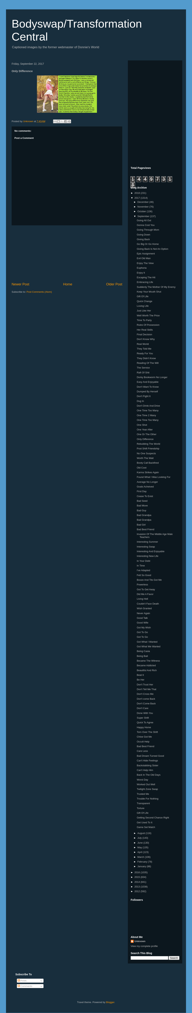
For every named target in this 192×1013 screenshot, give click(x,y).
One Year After (145, 429)
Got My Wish (144, 627)
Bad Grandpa (144, 515)
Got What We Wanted (148, 646)
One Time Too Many (147, 410)
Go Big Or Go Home (148, 244)
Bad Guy (141, 510)
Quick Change (144, 301)
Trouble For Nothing (147, 798)
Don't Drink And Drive (148, 405)
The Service (143, 367)
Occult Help (143, 741)
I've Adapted (143, 570)
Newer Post (20, 284)
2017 (137, 197)
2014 (137, 882)
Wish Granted (144, 608)
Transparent (143, 803)
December (143, 202)
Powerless (142, 584)
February (142, 861)
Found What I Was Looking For (153, 477)
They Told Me (144, 348)
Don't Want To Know (148, 386)
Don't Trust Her (145, 684)
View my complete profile (144, 946)
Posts (22, 980)
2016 (137, 872)
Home (67, 284)
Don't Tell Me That (146, 689)
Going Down (143, 234)
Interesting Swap (146, 546)
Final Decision (144, 334)
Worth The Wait (145, 458)
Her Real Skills (145, 329)
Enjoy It (141, 272)
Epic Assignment (146, 253)
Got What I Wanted (147, 641)
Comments (25, 986)
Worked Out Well (146, 784)
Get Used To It (144, 822)
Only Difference (145, 439)
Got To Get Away (146, 589)
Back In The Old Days (148, 774)
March (141, 857)
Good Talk (142, 618)
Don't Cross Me (145, 694)
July (139, 837)
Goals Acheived (145, 486)
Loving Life (142, 306)
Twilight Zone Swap (147, 789)
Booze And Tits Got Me (149, 579)
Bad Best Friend (145, 529)
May (140, 847)
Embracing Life (145, 282)
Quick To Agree (145, 722)
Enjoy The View (145, 263)
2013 (137, 886)
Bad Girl (141, 524)
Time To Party (144, 320)
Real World (143, 344)
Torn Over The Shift (147, 732)
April (140, 852)
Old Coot (141, 467)
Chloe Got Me (144, 736)
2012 (137, 891)
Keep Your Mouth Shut (149, 291)
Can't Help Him (145, 770)
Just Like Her (144, 310)
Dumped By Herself (147, 391)
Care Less (142, 751)
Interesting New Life (147, 556)
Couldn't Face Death (148, 603)
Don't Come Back (146, 703)
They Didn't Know (146, 358)
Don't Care (142, 708)
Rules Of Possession (148, 324)
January (142, 866)
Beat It (140, 675)
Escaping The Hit (146, 277)
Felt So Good (144, 575)
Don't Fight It (143, 396)
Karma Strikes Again (148, 472)
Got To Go (142, 632)
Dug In (140, 401)
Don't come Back (146, 698)
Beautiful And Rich (147, 670)
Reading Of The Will (147, 363)
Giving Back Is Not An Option (152, 248)
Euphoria (141, 267)
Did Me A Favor (145, 594)
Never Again (143, 613)
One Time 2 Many (146, 415)
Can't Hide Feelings (147, 760)
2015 (137, 877)
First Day (141, 491)
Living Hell (142, 598)
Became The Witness (148, 660)
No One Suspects (146, 453)
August (141, 833)
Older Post (114, 284)
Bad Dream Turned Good (150, 755)
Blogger (110, 1002)
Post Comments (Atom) (39, 291)
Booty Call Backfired (148, 462)
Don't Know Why (146, 339)
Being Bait (142, 656)
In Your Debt (143, 561)
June (140, 842)
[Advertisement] (67, 253)
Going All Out (144, 220)
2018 (137, 193)
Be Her (140, 679)
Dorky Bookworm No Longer (152, 377)
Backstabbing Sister (147, 765)
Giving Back (143, 239)
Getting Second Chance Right (153, 817)
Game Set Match (146, 827)
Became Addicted (146, 665)
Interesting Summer (147, 541)
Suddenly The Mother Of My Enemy (156, 287)
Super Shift (143, 717)
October (142, 211)
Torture (140, 808)
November (143, 206)
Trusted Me (143, 794)
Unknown (140, 941)
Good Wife (142, 622)
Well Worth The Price (148, 315)
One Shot (142, 424)
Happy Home (144, 727)
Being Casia (143, 651)
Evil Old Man (144, 258)
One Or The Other (146, 434)
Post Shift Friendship (148, 448)
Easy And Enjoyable (147, 382)
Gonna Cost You (145, 225)
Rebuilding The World (148, 443)
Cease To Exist (145, 496)
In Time (141, 565)
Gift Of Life (142, 296)
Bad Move (142, 505)
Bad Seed (142, 500)
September (143, 216)
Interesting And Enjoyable (150, 551)
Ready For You (145, 353)
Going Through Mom (148, 229)
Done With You (145, 713)
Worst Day (142, 779)
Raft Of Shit (143, 372)
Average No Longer (147, 482)
